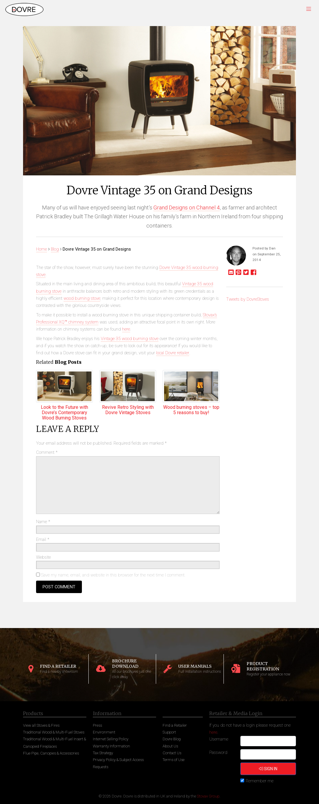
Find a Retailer (175, 725)
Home (41, 249)
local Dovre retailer (172, 352)
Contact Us (172, 753)
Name (43, 521)
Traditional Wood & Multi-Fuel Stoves (53, 732)
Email (42, 539)
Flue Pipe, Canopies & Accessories (51, 753)
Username (218, 739)
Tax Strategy (103, 753)
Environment (104, 732)
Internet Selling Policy (110, 739)
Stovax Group (208, 796)
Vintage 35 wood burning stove (129, 338)
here (126, 329)
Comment (47, 452)
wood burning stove (82, 298)
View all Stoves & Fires (41, 725)
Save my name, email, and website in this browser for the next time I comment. (113, 575)
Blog (55, 249)
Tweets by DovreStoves (247, 299)
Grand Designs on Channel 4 (186, 207)
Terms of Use (173, 759)
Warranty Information (111, 746)
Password (218, 752)
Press (97, 725)
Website (43, 557)
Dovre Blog (172, 739)
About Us (170, 746)
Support (169, 732)
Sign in (268, 768)
